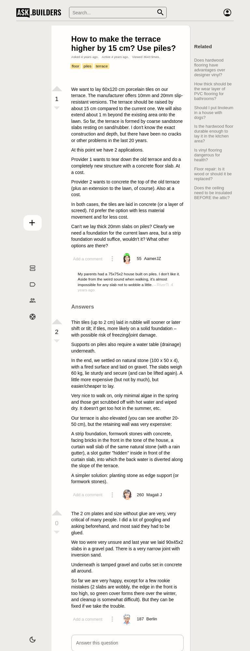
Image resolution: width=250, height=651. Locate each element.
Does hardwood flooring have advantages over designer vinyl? (209, 67)
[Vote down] (57, 108)
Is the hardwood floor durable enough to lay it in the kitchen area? (213, 133)
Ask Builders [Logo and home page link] (40, 12)
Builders (27, 307)
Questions (27, 274)
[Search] (118, 12)
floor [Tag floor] (75, 66)
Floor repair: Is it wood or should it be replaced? (213, 173)
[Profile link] (152, 258)
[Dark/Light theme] (28, 636)
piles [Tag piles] (87, 66)
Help (27, 323)
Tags (27, 291)
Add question (28, 221)
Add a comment (87, 258)
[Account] (227, 12)
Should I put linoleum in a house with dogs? (213, 112)
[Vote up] (57, 88)
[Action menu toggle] (112, 259)
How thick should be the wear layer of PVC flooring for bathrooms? (213, 91)
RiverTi (163, 284)
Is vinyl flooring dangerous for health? (208, 155)
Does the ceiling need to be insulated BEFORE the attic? (213, 192)
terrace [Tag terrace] (102, 66)
